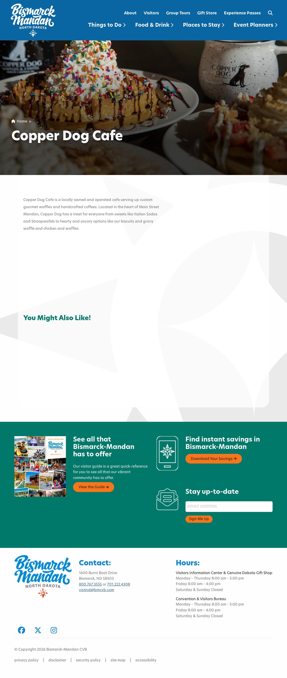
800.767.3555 (90, 584)
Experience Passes (242, 13)
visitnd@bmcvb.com (96, 590)
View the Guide (93, 487)
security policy (88, 660)
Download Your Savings (214, 459)
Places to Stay (203, 25)
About (130, 13)
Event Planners (255, 25)
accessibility (146, 660)
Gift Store (207, 13)
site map (118, 660)
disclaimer (57, 660)
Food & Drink (154, 25)
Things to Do (107, 25)
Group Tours (178, 13)
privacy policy (26, 660)
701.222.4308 (118, 584)
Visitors (151, 13)
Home (19, 121)
